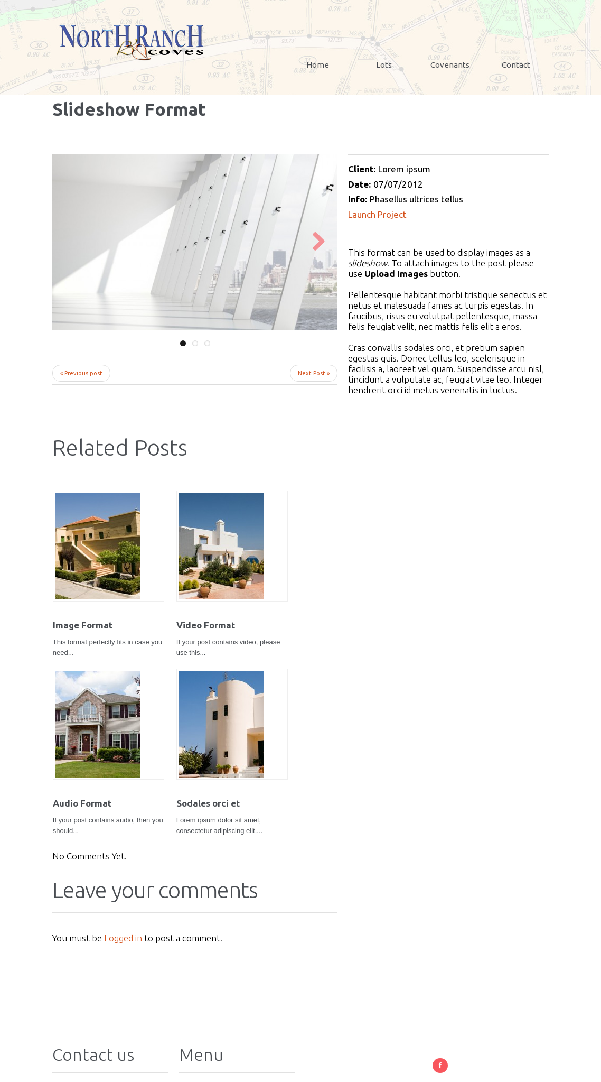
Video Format (156, 591)
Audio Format (230, 591)
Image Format (82, 591)
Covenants (449, 64)
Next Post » (314, 373)
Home (317, 64)
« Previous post (81, 373)
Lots (384, 64)
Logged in (123, 759)
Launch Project (377, 214)
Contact (516, 64)
